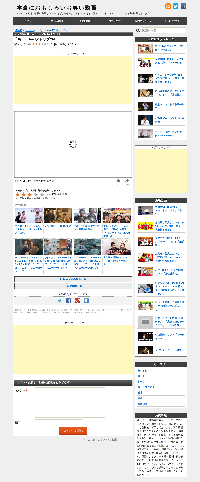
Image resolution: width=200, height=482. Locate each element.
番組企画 (142, 403)
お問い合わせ (172, 20)
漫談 (140, 398)
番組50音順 (85, 20)
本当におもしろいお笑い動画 (57, 7)
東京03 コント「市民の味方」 (169, 106)
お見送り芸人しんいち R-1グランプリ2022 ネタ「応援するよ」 (169, 226)
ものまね (142, 370)
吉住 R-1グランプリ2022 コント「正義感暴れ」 (170, 271)
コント (141, 376)
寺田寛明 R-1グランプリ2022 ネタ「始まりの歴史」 (169, 210)
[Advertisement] (73, 80)
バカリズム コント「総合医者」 (169, 120)
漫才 (140, 392)
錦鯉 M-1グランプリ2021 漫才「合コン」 (170, 48)
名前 (17, 422)
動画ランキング (143, 20)
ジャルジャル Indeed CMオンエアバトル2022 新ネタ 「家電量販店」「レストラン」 (169, 288)
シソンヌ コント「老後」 (169, 350)
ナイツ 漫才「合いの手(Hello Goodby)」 (168, 133)
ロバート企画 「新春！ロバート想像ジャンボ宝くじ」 (169, 305)
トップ (27, 20)
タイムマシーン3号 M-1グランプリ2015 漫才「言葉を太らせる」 (169, 78)
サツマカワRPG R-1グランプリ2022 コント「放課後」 (169, 241)
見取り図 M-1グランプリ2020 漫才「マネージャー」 (169, 62)
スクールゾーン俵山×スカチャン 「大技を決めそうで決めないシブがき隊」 (169, 321)
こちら (175, 445)
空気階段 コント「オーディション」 (169, 336)
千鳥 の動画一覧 (73, 286)
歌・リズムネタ (146, 387)
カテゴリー (114, 20)
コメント (21, 390)
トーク (141, 381)
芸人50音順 (57, 20)
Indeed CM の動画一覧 (73, 279)
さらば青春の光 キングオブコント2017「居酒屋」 (169, 92)
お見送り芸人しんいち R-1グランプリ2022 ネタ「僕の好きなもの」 (169, 257)
